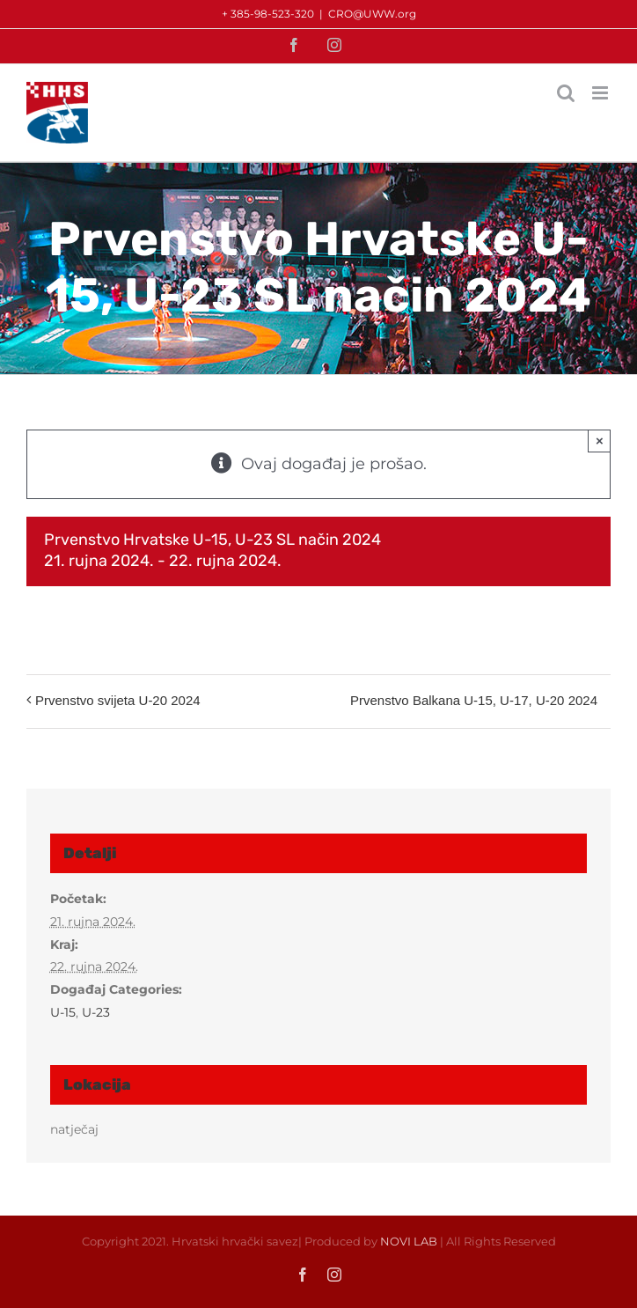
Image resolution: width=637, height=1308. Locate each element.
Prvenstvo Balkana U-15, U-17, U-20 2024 (473, 700)
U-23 (96, 1012)
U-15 (63, 1012)
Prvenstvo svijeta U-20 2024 (118, 700)
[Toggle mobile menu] (601, 93)
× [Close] (600, 440)
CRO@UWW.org (372, 13)
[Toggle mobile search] (566, 93)
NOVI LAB (408, 1241)
